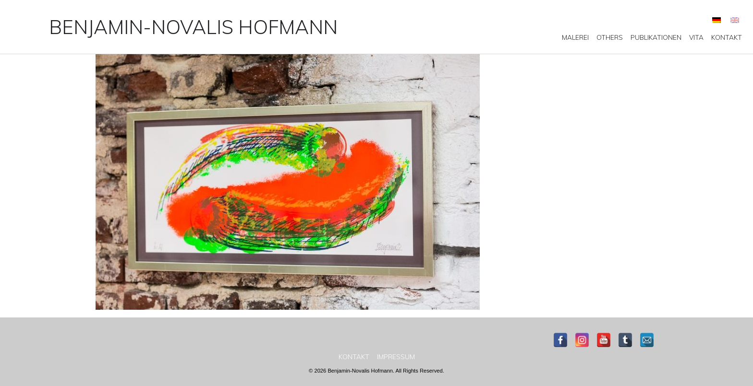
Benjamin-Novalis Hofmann (193, 27)
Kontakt (726, 37)
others (609, 37)
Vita (696, 37)
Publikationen (656, 37)
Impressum (396, 356)
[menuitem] (716, 19)
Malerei (575, 37)
